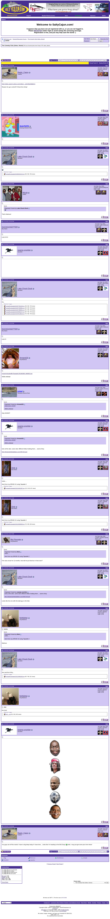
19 (83, 60)
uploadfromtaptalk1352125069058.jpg (15, 524)
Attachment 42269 (10, 406)
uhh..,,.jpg (8, 714)
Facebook (6, 860)
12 (68, 60)
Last (104, 60)
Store (66, 15)
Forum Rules (5, 882)
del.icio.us (32, 857)
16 (76, 60)
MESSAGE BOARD (12, 15)
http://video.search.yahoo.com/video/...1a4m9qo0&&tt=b (18, 84)
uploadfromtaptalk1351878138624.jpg (15, 313)
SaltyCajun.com (7, 39)
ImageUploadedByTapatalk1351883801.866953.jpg (17, 373)
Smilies (3, 877)
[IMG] (3, 878)
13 (70, 60)
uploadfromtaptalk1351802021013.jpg (15, 174)
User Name (87, 38)
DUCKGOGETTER (10, 227)
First (59, 60)
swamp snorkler (24, 250)
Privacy (99, 902)
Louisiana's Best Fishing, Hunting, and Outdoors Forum (65, 902)
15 (74, 60)
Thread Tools (92, 63)
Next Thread (59, 864)
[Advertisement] (55, 53)
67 (100, 60)
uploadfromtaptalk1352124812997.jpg (15, 488)
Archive (94, 902)
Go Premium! (78, 15)
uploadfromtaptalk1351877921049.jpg (15, 306)
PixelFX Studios (65, 909)
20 (85, 60)
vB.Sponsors (55, 908)
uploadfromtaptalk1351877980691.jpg (15, 310)
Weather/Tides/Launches (48, 15)
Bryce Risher (63, 911)
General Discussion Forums (20, 39)
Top (107, 902)
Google (85, 857)
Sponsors (92, 15)
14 (72, 60)
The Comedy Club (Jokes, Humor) (36, 39)
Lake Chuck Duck (25, 156)
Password (86, 41)
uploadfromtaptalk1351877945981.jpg (15, 308)
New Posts (84, 902)
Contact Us (47, 902)
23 (91, 60)
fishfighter (24, 618)
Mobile (89, 902)
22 (89, 60)
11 (66, 60)
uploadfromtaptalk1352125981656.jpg (15, 676)
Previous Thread (51, 864)
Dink (13, 468)
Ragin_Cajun (23, 72)
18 (81, 60)
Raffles (104, 15)
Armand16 (24, 358)
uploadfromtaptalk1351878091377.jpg (15, 311)
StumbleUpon (60, 857)
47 (98, 60)
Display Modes (103, 63)
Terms (103, 902)
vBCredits (43, 909)
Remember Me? (103, 39)
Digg (5, 857)
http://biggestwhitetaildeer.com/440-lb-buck (14, 452)
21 (87, 60)
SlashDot (32, 860)
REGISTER (38, 31)
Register (29, 15)
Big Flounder (15, 539)
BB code (4, 876)
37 (96, 60)
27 (93, 60)
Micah (25, 193)
